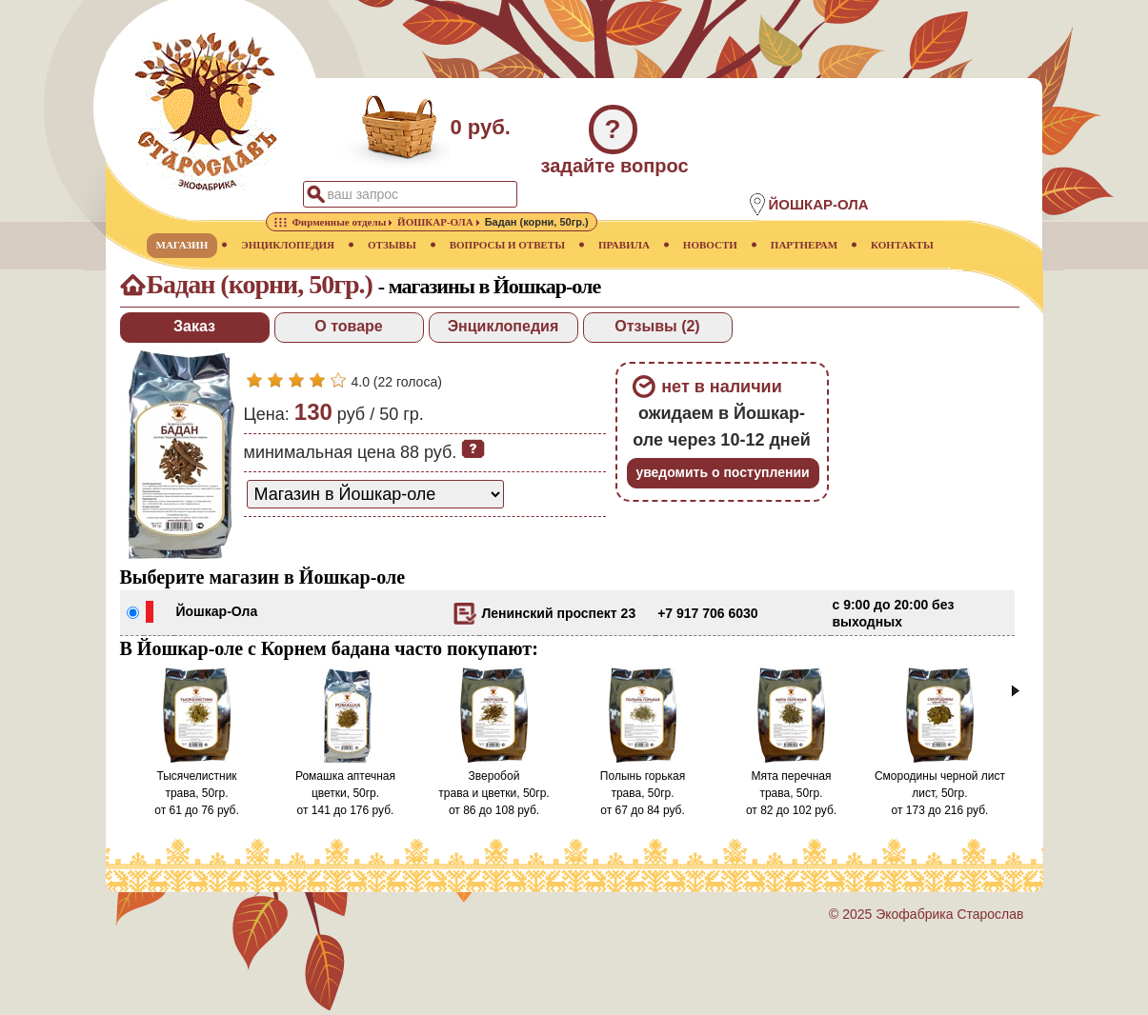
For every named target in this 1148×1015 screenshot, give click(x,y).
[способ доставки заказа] (375, 494)
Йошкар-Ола (217, 611)
